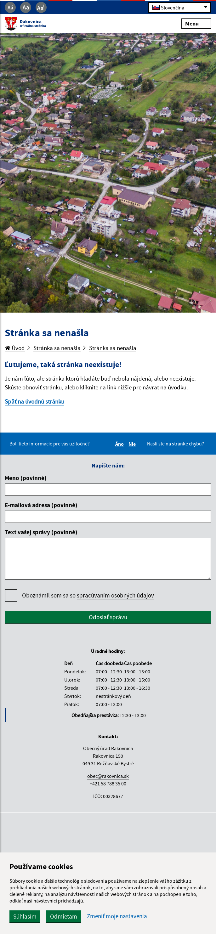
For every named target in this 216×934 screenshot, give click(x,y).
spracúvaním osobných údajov (115, 595)
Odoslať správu (108, 617)
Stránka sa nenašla (57, 348)
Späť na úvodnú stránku (34, 401)
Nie (133, 444)
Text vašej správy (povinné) (41, 532)
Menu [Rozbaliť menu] (196, 23)
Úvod (15, 348)
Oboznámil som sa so (88, 595)
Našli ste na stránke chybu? (175, 443)
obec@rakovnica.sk (108, 776)
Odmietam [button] (63, 916)
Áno (120, 444)
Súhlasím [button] (25, 916)
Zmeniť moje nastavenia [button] (117, 916)
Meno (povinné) (26, 478)
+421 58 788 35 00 (108, 783)
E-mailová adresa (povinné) (41, 505)
